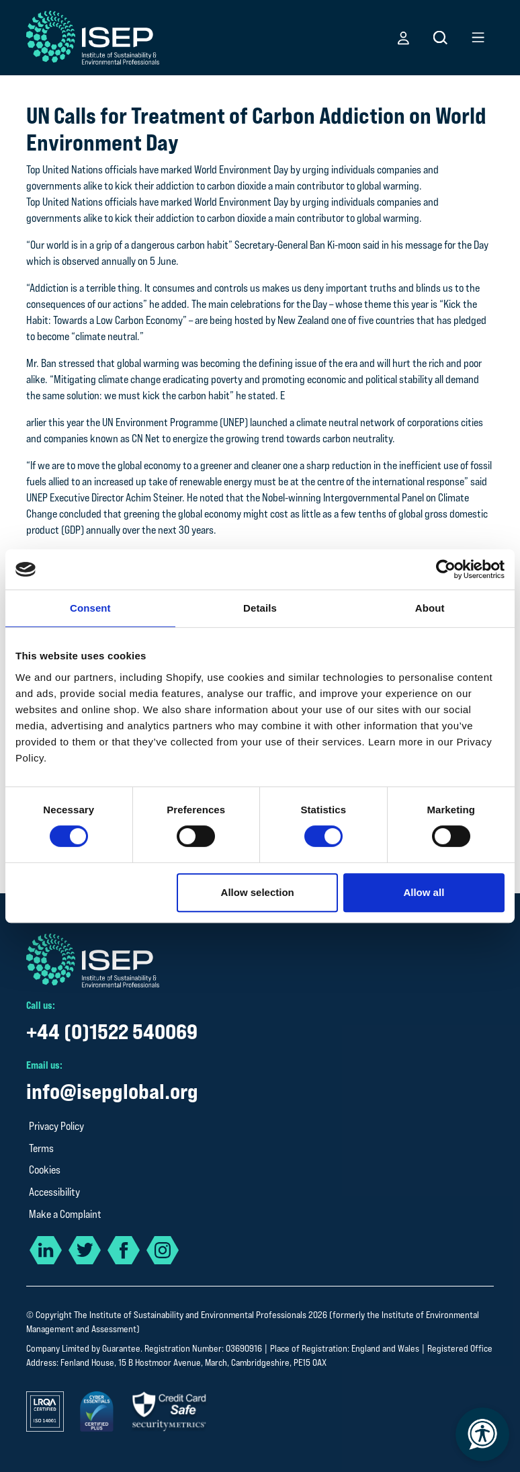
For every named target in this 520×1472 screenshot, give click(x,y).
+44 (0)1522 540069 (112, 1031)
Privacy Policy (56, 1126)
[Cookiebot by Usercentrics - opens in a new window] (446, 569)
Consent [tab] (90, 608)
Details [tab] (260, 608)
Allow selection (257, 892)
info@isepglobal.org (112, 1091)
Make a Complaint (65, 1214)
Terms (41, 1148)
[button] (403, 37)
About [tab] (430, 608)
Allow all (423, 892)
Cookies (44, 1169)
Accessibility (54, 1192)
